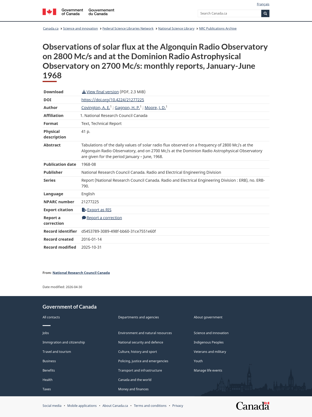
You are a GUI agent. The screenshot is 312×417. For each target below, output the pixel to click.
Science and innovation (80, 28)
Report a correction (102, 217)
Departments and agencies (138, 317)
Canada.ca (50, 28)
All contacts (51, 317)
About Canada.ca (115, 405)
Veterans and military (210, 351)
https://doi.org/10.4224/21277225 (112, 99)
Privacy (177, 405)
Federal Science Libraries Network (128, 28)
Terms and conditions (150, 405)
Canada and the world (134, 380)
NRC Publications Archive (218, 28)
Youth (198, 361)
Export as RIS (96, 209)
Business (49, 361)
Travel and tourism (57, 351)
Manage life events (208, 370)
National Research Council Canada (81, 272)
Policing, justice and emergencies (143, 361)
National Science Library (176, 28)
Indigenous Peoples (209, 342)
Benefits (49, 370)
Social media (52, 405)
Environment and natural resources (145, 333)
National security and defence (140, 342)
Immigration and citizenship (64, 342)
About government (208, 317)
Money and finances (133, 389)
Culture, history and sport (137, 351)
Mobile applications (82, 405)
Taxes (47, 389)
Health (48, 380)
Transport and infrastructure (140, 370)
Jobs (46, 333)
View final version (100, 91)
